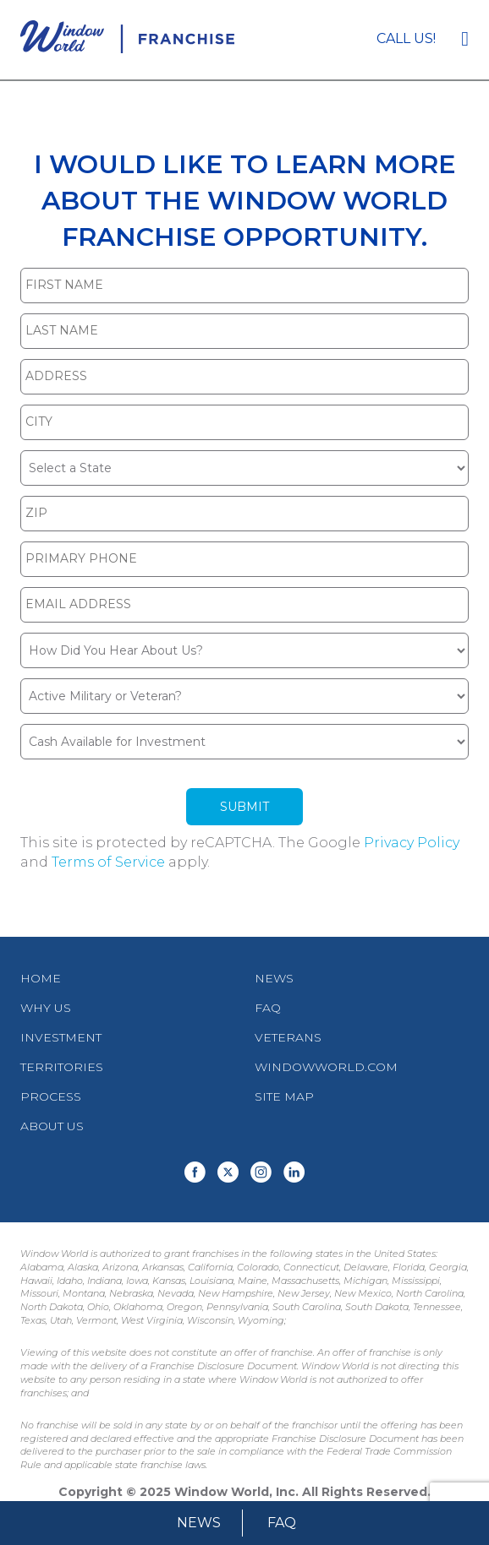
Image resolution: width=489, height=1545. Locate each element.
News (199, 1523)
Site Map (284, 1096)
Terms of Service (108, 862)
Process (50, 1096)
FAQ (281, 1523)
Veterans (288, 1037)
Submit (244, 806)
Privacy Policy (411, 843)
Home (40, 978)
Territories (61, 1066)
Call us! (406, 38)
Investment (61, 1037)
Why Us (45, 1007)
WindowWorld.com (326, 1066)
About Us (52, 1126)
